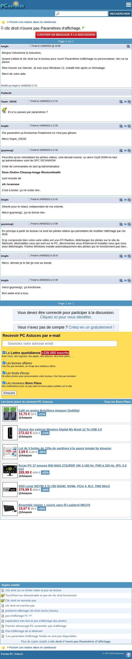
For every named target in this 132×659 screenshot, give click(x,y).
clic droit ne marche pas (20, 605)
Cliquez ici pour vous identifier (65, 317)
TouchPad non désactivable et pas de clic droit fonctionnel (41, 595)
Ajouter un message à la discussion (66, 34)
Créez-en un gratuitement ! (91, 327)
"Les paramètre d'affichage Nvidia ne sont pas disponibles (41, 636)
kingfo (5, 46)
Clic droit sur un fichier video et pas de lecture (33, 590)
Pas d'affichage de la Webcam (24, 631)
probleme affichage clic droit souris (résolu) (31, 610)
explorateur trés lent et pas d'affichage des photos (36, 620)
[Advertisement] (66, 552)
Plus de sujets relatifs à (66, 641)
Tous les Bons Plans (117, 401)
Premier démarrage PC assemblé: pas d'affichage (36, 626)
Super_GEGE (9, 101)
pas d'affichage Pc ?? (18, 615)
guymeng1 (7, 150)
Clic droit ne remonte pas (20, 600)
